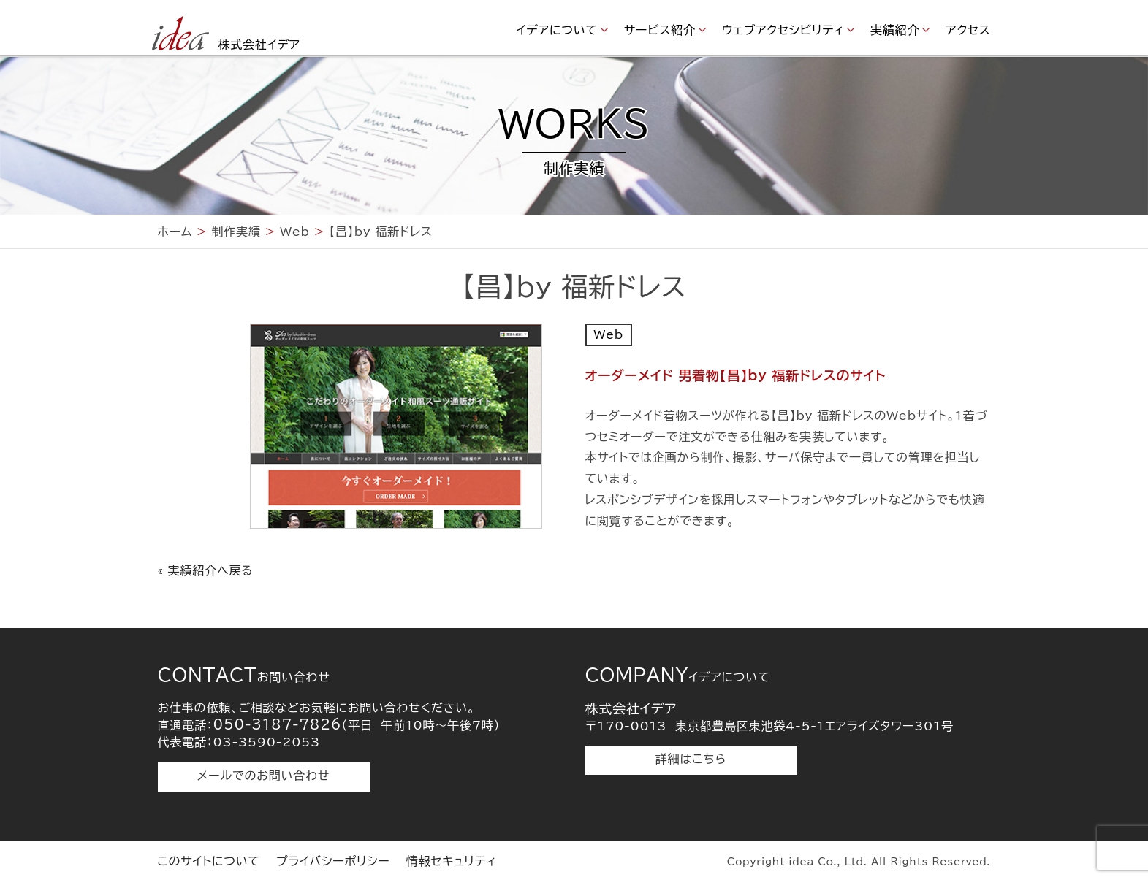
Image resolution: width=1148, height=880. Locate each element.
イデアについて (557, 30)
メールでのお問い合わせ (263, 775)
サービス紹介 (660, 30)
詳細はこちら (690, 759)
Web (608, 334)
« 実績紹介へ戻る (206, 570)
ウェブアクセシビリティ (783, 30)
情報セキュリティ (451, 861)
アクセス (968, 30)
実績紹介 (894, 30)
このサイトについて (209, 861)
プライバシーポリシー (333, 861)
